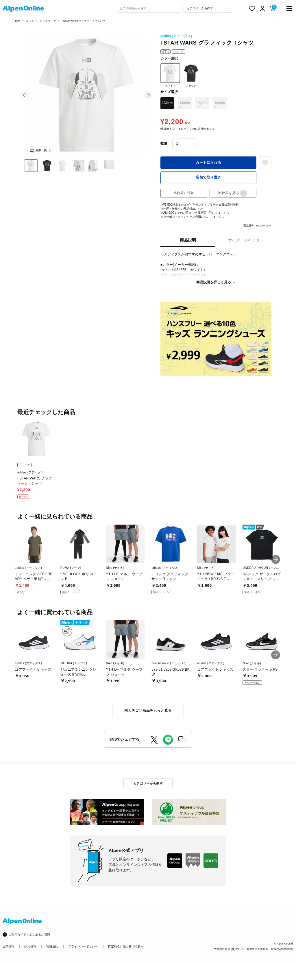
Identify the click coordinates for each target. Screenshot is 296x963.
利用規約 (52, 946)
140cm (184, 103)
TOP (17, 21)
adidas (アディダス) (176, 36)
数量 (163, 143)
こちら (199, 208)
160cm (219, 103)
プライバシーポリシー (83, 946)
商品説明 (188, 240)
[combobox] (149, 8)
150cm (202, 103)
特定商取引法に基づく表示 (126, 946)
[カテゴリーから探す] (208, 8)
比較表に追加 (183, 193)
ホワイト (170, 75)
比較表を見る (232, 193)
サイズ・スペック (244, 240)
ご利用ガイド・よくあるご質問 (29, 934)
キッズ (30, 21)
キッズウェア (48, 21)
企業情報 (8, 946)
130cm (167, 103)
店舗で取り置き (208, 177)
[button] (24, 95)
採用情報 (30, 946)
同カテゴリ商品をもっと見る (148, 711)
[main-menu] (289, 8)
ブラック (191, 75)
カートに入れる (208, 162)
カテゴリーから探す (148, 783)
